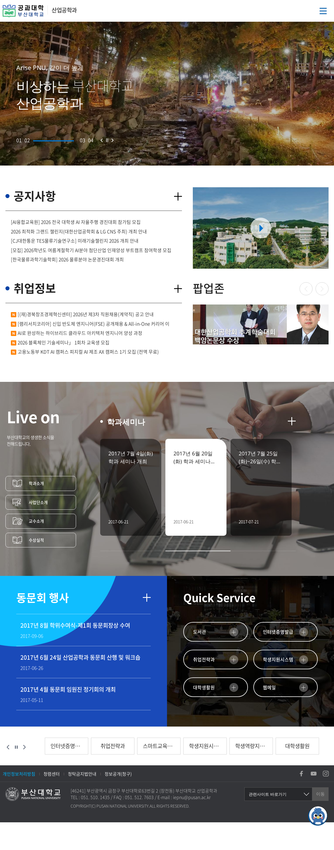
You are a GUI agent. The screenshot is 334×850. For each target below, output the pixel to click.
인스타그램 (325, 773)
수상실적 (36, 540)
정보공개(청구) (118, 773)
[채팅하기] (317, 815)
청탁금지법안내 (82, 773)
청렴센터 (51, 773)
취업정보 (35, 288)
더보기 (178, 196)
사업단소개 (38, 502)
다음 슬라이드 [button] (112, 140)
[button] (19, 140)
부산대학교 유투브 (261, 228)
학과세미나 (126, 422)
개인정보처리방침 (19, 773)
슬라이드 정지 (107, 140)
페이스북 (301, 773)
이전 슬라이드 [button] (101, 140)
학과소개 (36, 483)
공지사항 (35, 195)
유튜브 (313, 773)
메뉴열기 (323, 11)
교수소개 (36, 521)
